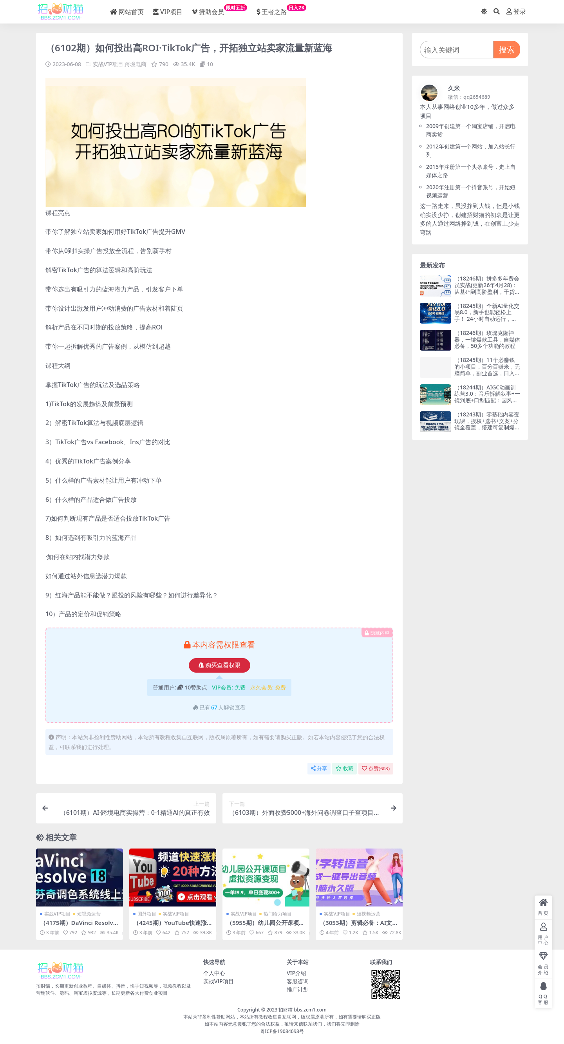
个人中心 (214, 972)
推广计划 (298, 989)
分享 (319, 768)
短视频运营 (89, 913)
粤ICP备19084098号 (282, 1031)
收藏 (344, 768)
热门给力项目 (278, 913)
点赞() (376, 768)
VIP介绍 (296, 972)
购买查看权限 (219, 665)
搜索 (507, 49)
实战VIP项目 (108, 64)
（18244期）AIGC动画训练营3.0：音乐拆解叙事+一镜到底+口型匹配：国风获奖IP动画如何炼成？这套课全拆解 (487, 400)
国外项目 (146, 913)
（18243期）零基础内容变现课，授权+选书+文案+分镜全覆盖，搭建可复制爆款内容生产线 (487, 424)
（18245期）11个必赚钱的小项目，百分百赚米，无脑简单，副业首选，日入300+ (487, 369)
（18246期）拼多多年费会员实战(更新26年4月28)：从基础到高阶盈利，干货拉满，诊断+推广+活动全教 (487, 288)
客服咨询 (298, 980)
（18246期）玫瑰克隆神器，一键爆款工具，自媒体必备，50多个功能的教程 (487, 339)
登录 (516, 11)
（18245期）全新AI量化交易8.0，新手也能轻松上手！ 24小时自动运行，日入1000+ (486, 315)
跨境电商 (135, 64)
